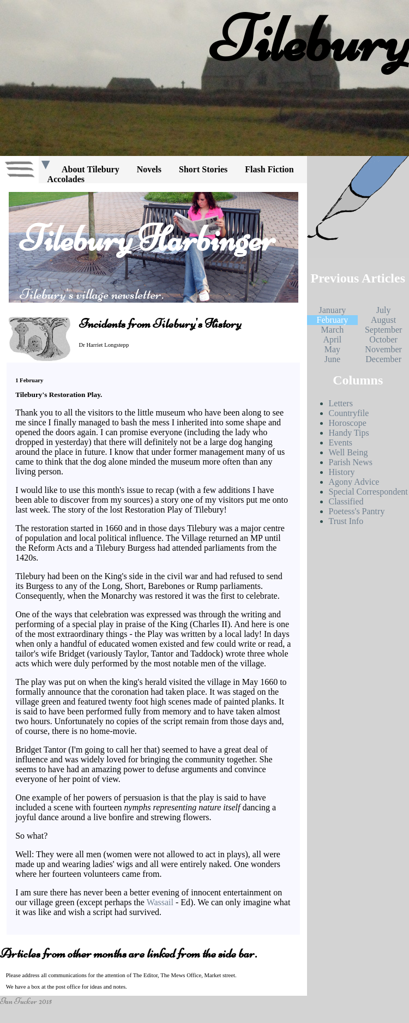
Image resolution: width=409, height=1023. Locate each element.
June (332, 359)
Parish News (350, 462)
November (383, 349)
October (383, 339)
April (332, 339)
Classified (346, 501)
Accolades (66, 179)
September (383, 329)
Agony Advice (354, 481)
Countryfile (349, 413)
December (383, 359)
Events (341, 442)
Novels (149, 169)
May (332, 349)
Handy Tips (349, 432)
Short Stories (203, 169)
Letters (341, 403)
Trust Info (346, 521)
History (342, 472)
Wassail (160, 902)
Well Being (348, 452)
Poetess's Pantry (357, 511)
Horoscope (347, 423)
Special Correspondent (368, 491)
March (332, 329)
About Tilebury (90, 169)
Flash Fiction (269, 169)
